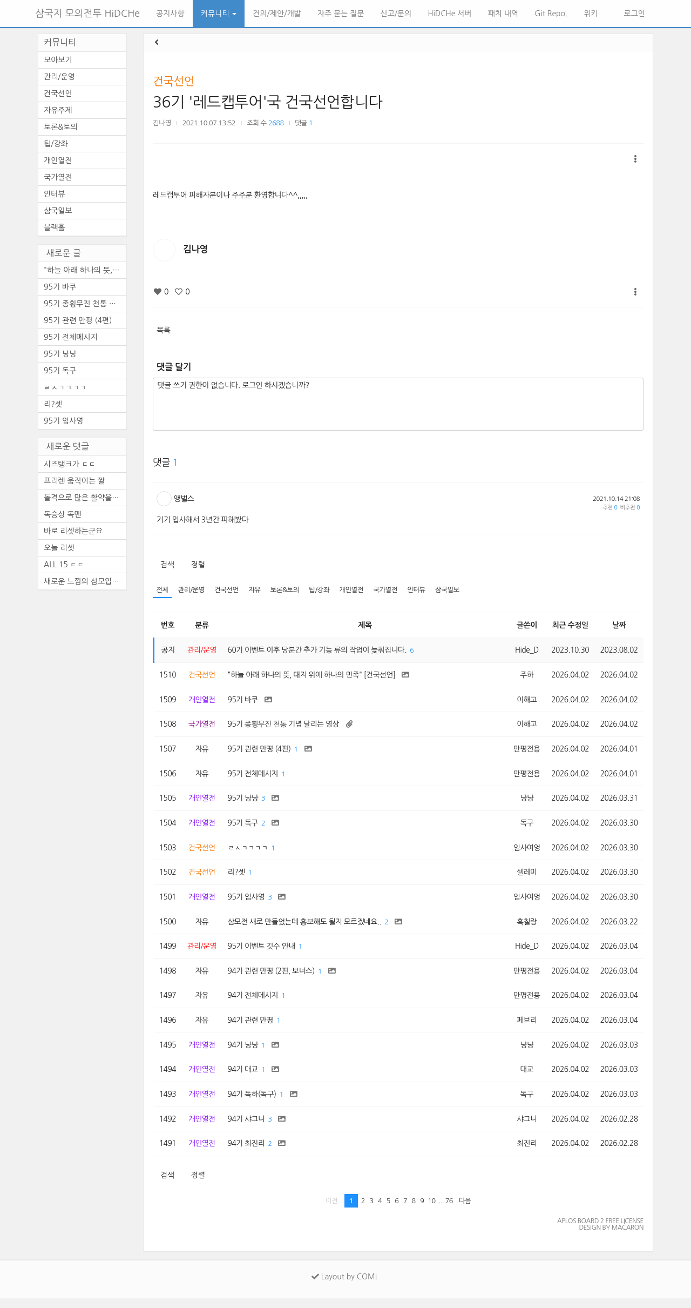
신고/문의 (396, 13)
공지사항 (170, 13)
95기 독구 (60, 370)
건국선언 (173, 81)
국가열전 (389, 590)
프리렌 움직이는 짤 (74, 481)
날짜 (618, 625)
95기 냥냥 (60, 354)
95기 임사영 (64, 421)
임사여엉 (524, 851)
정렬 (198, 564)
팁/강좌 (322, 590)
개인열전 (355, 590)
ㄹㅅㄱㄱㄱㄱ (65, 387)
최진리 (524, 1153)
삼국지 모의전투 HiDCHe (87, 13)
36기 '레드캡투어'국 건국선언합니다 (267, 102)
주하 (524, 676)
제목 (364, 625)
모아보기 (58, 60)
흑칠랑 (524, 927)
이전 (332, 1210)
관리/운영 (192, 590)
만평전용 (524, 751)
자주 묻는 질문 (340, 13)
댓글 (304, 122)
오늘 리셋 (59, 548)
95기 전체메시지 (71, 337)
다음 (465, 1210)
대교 (524, 1078)
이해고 (524, 701)
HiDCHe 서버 (449, 13)
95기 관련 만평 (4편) (78, 320)
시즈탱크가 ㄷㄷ (70, 464)
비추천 (630, 508)
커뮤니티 (219, 13)
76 (449, 1210)
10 (431, 1210)
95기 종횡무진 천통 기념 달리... (85, 303)
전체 (162, 590)
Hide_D (524, 650)
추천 (609, 508)
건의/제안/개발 (277, 13)
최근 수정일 (569, 625)
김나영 (162, 122)
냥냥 (524, 801)
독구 (524, 826)
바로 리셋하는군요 (73, 531)
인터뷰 (421, 590)
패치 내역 (503, 13)
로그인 (633, 13)
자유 (256, 590)
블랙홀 (54, 227)
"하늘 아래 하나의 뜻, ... (82, 270)
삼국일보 (453, 590)
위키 (591, 13)
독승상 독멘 (63, 514)
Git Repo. (550, 13)
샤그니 (524, 1128)
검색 (167, 564)
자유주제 (58, 110)
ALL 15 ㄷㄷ (64, 564)
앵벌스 (184, 498)
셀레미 (524, 877)
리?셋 (53, 404)
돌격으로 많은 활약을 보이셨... (85, 497)
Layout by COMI (344, 1286)
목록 (163, 330)
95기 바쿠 (60, 287)
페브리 (524, 1027)
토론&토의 (287, 590)
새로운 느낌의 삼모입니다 (85, 581)
